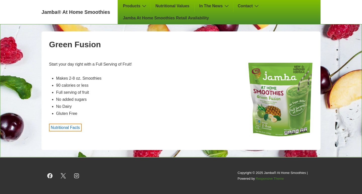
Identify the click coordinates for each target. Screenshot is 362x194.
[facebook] (50, 176)
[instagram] (76, 176)
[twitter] (63, 176)
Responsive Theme (270, 178)
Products (135, 5)
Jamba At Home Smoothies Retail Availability (166, 18)
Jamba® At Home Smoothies (75, 12)
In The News (214, 5)
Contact (249, 5)
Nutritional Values (172, 6)
